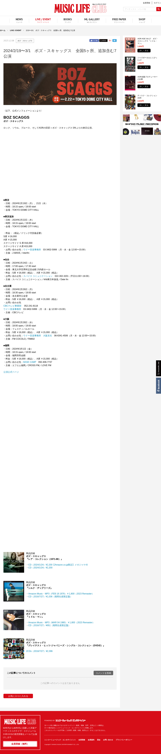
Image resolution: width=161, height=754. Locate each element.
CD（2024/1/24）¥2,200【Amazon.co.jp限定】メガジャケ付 (58, 565)
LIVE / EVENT (15, 30)
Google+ (110, 40)
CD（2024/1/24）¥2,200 (40, 567)
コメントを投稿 (103, 673)
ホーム (2, 30)
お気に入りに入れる (18, 696)
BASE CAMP (29, 362)
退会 (98, 740)
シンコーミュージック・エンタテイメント (71, 720)
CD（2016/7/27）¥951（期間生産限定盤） (49, 625)
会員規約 (91, 740)
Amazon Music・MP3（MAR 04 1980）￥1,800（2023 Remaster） (61, 622)
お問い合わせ (108, 740)
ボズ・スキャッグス (25, 41)
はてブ (114, 40)
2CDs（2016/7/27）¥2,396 (39, 651)
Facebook (158, 385)
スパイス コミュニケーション (38, 276)
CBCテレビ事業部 (12, 306)
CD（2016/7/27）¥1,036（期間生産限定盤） (50, 596)
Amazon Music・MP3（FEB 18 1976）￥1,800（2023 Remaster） (61, 594)
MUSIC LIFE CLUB (80, 8)
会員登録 (81, 740)
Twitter (103, 40)
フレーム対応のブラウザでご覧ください (60, 168)
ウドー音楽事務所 (32, 249)
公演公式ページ (11, 372)
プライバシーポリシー (124, 740)
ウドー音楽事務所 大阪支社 (37, 335)
